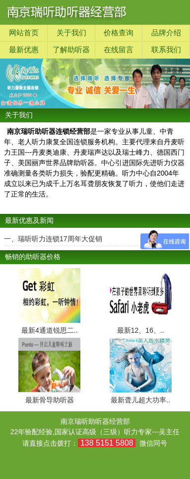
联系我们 (166, 50)
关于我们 (71, 33)
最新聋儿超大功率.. (140, 400)
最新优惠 (24, 50)
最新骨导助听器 (49, 400)
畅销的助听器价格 (33, 257)
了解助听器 (71, 50)
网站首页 (24, 33)
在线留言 (118, 50)
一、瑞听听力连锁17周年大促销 (53, 239)
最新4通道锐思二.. (49, 330)
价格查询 (118, 33)
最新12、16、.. (140, 330)
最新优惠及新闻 (29, 220)
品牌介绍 (166, 33)
